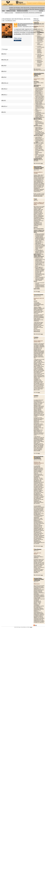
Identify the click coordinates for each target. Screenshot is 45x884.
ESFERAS (33, 32)
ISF (23, 29)
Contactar (41, 10)
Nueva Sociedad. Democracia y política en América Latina (39, 167)
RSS (36, 625)
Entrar (31, 627)
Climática (36, 337)
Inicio (3, 10)
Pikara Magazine (37, 549)
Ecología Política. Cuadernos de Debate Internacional (39, 579)
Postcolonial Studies (38, 294)
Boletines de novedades (22, 10)
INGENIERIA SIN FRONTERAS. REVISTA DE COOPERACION (28, 12)
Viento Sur (36, 22)
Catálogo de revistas (11, 10)
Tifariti (35, 198)
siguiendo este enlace (37, 195)
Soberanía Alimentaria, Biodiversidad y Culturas (39, 74)
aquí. (42, 163)
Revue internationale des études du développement (38, 457)
